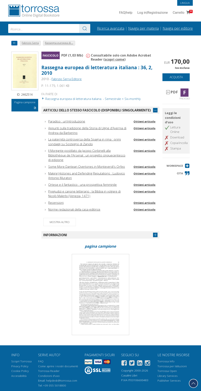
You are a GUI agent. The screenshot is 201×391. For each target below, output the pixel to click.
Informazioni (55, 235)
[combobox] (49, 28)
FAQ (40, 361)
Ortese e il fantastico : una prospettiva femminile (82, 184)
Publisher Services (169, 380)
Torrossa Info (166, 361)
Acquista (176, 77)
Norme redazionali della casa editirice (74, 209)
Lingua (185, 3)
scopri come (114, 59)
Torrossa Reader (48, 371)
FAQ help (125, 12)
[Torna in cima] (193, 383)
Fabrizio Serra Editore (66, 79)
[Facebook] (124, 363)
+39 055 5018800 (54, 385)
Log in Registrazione (152, 12)
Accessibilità (18, 376)
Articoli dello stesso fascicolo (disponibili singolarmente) (97, 110)
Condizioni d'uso (49, 376)
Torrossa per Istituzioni (172, 366)
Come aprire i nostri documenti (58, 366)
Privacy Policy (19, 366)
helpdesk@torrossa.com (61, 380)
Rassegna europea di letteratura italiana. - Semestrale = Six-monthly (91, 99)
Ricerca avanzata (110, 28)
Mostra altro (60, 222)
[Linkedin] (139, 363)
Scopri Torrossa (21, 361)
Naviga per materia (143, 28)
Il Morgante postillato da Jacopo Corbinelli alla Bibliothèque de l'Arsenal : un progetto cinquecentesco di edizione (86, 155)
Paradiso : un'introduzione (66, 121)
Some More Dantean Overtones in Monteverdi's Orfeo (86, 166)
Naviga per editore (178, 28)
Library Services (167, 376)
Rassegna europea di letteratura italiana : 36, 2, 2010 (96, 70)
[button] (178, 166)
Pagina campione (25, 105)
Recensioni (56, 203)
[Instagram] (147, 363)
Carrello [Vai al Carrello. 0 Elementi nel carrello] (182, 12)
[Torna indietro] (14, 43)
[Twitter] (131, 363)
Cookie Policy (20, 371)
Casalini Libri (129, 375)
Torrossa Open (167, 371)
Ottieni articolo (144, 121)
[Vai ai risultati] (84, 28)
